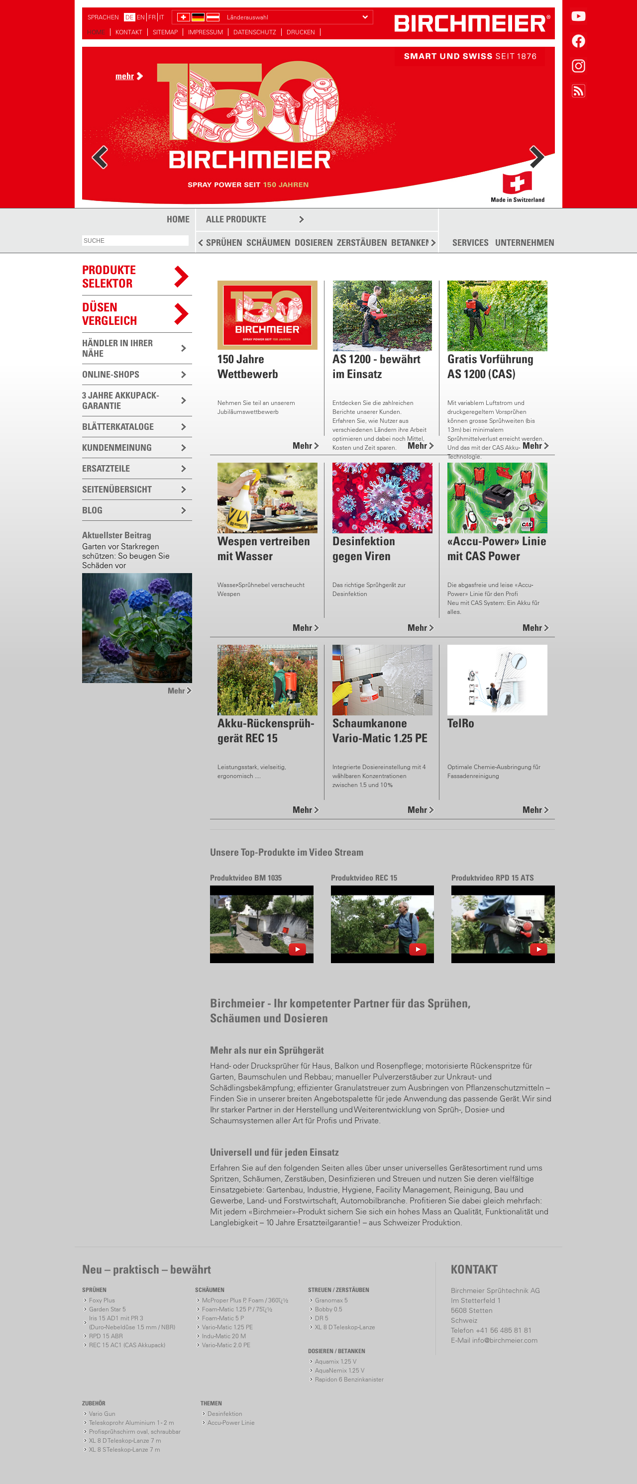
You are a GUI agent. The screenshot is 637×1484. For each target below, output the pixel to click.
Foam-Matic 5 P (223, 1318)
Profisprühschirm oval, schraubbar (135, 1431)
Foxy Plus (102, 1300)
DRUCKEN (301, 32)
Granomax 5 (331, 1300)
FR (152, 17)
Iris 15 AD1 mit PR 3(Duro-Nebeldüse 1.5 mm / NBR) (132, 1322)
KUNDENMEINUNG (117, 447)
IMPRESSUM (205, 32)
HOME (96, 32)
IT (161, 17)
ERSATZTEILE (106, 468)
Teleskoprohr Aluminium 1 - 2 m (131, 1422)
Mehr (176, 690)
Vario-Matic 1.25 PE (227, 1327)
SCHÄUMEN (268, 242)
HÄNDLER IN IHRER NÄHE (117, 348)
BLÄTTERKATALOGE (118, 426)
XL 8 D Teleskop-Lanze (345, 1327)
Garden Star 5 (107, 1309)
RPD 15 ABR (106, 1336)
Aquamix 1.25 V (335, 1361)
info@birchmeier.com (504, 1340)
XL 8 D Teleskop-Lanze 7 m (125, 1440)
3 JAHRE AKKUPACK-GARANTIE (120, 400)
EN (141, 17)
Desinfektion (225, 1413)
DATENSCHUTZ (254, 32)
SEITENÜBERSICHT (117, 489)
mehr (124, 76)
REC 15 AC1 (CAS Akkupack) (127, 1345)
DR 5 (321, 1318)
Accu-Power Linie (231, 1422)
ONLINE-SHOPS (110, 374)
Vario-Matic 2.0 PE (226, 1345)
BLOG (92, 510)
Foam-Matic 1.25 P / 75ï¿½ (237, 1309)
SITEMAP (165, 32)
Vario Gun (102, 1413)
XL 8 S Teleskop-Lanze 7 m (124, 1449)
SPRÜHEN (224, 242)
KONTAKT (128, 32)
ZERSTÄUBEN (362, 242)
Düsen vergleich (109, 313)
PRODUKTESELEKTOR (109, 276)
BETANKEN (411, 242)
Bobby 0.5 (328, 1309)
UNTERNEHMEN (524, 243)
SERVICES (470, 243)
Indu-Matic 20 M (224, 1336)
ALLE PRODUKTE (236, 219)
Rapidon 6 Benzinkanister (349, 1379)
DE (129, 17)
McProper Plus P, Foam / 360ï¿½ (245, 1300)
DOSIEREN (314, 242)
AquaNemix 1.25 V (339, 1370)
